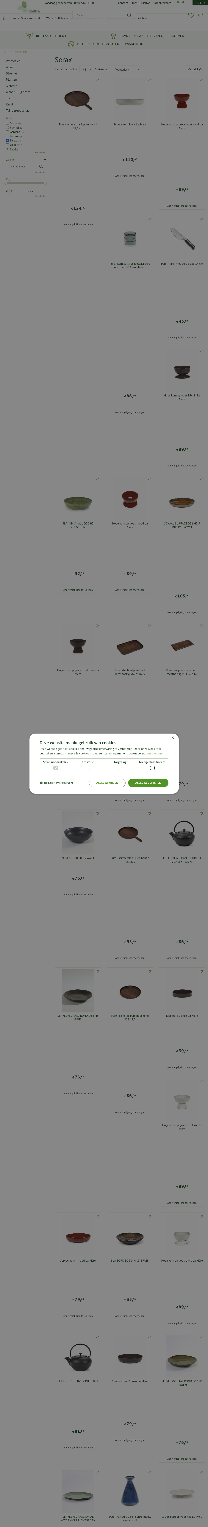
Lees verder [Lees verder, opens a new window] (154, 753)
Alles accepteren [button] (148, 782)
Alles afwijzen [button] (107, 782)
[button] (56, 782)
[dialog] (104, 763)
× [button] (172, 737)
